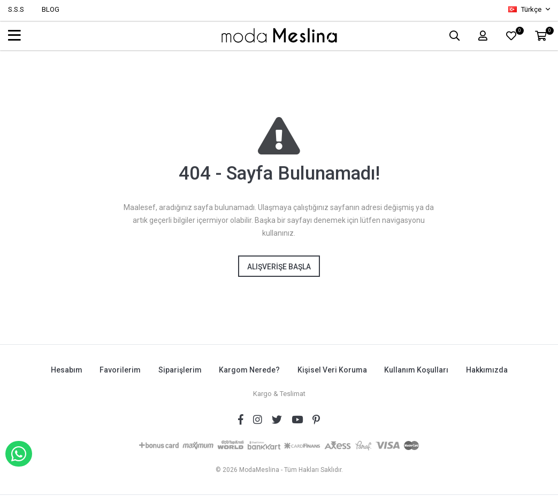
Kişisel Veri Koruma (332, 370)
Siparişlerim (179, 370)
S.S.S (16, 9)
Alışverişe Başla (279, 266)
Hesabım (65, 370)
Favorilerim (119, 370)
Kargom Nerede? (249, 370)
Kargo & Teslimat (279, 393)
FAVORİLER (518, 32)
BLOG (50, 9)
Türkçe (525, 9)
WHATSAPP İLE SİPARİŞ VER (18, 454)
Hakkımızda (487, 370)
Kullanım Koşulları (417, 370)
